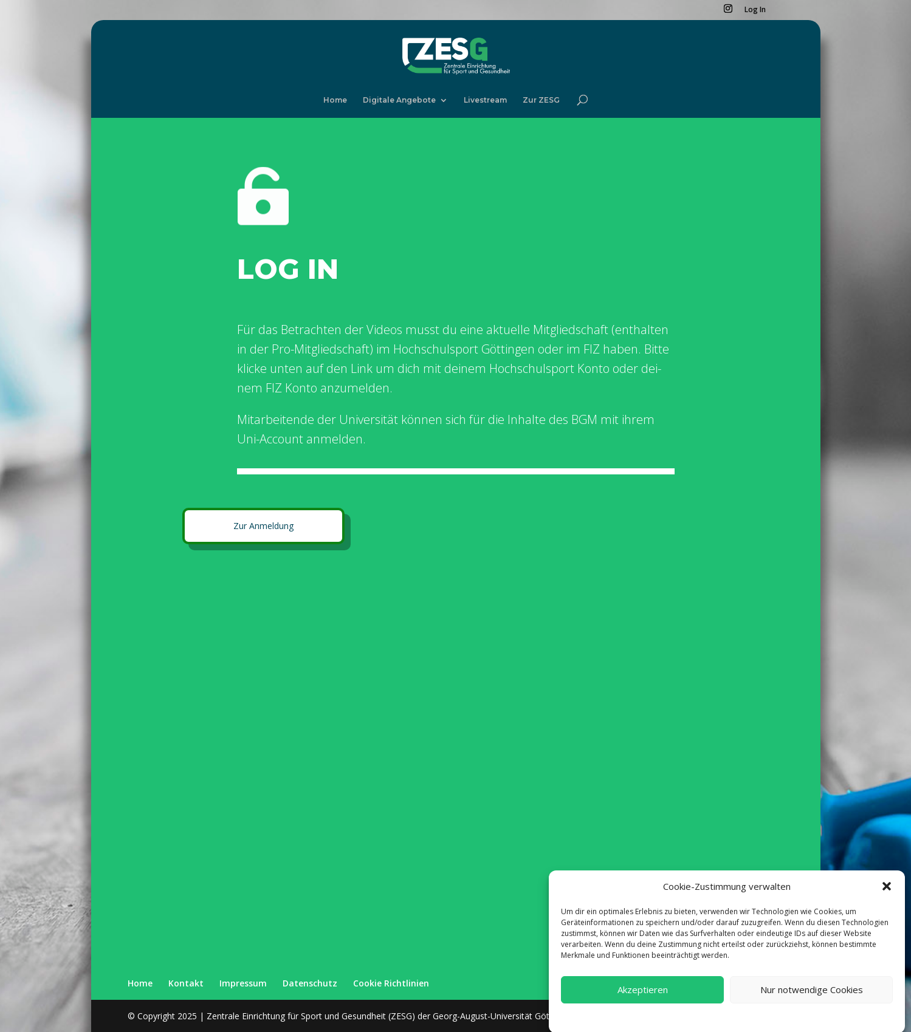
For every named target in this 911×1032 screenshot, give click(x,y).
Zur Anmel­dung (263, 525)
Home (335, 100)
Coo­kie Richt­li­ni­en (391, 983)
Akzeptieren (642, 1001)
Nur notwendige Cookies (811, 1001)
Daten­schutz (310, 983)
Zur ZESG (541, 100)
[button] (887, 898)
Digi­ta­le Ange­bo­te (399, 100)
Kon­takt (186, 983)
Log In (755, 10)
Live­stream (485, 100)
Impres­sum (243, 983)
